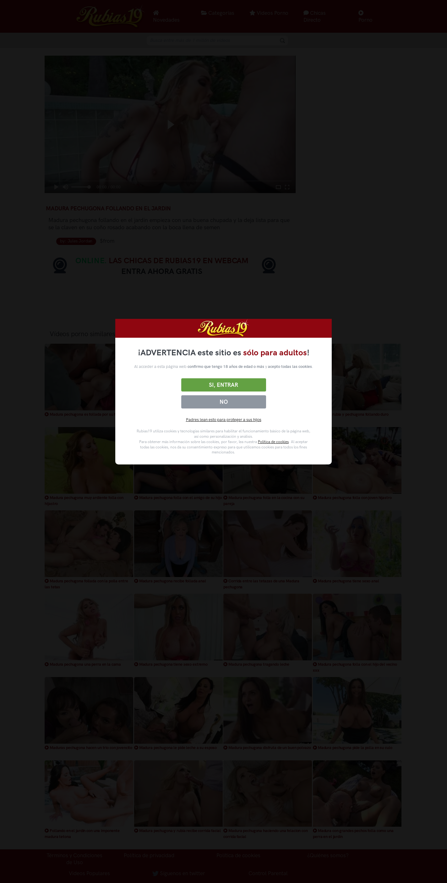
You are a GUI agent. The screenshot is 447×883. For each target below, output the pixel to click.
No (224, 401)
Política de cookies (273, 442)
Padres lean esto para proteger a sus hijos (223, 419)
